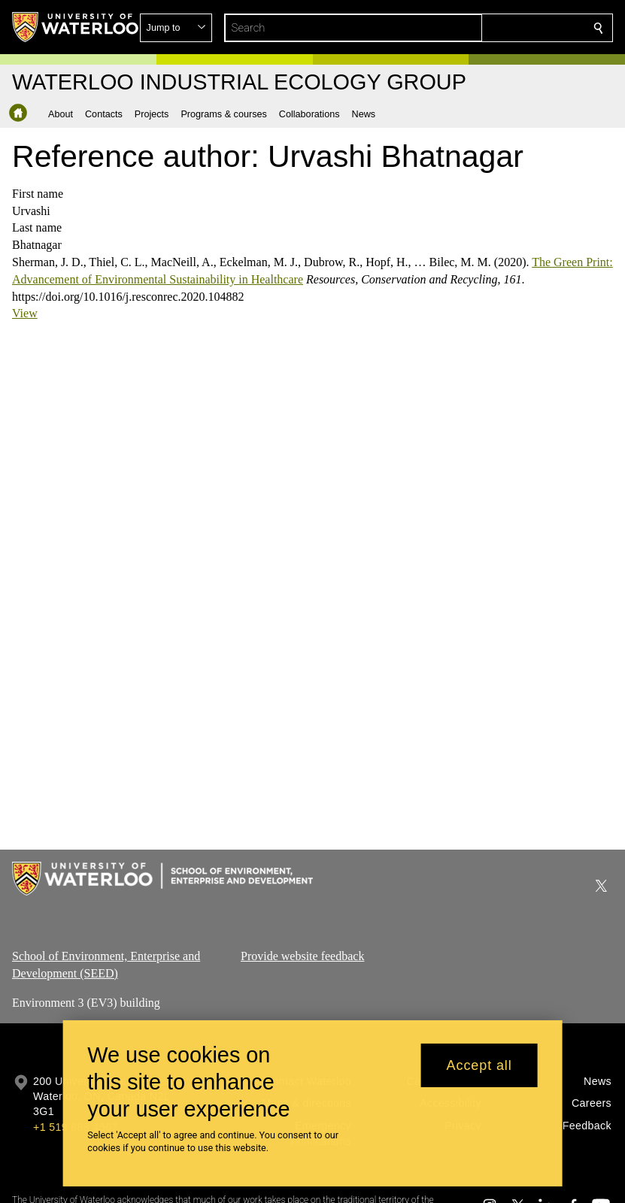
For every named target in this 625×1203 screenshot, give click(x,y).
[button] (489, 27)
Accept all (479, 1065)
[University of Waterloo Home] (76, 27)
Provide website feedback (302, 956)
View (25, 313)
